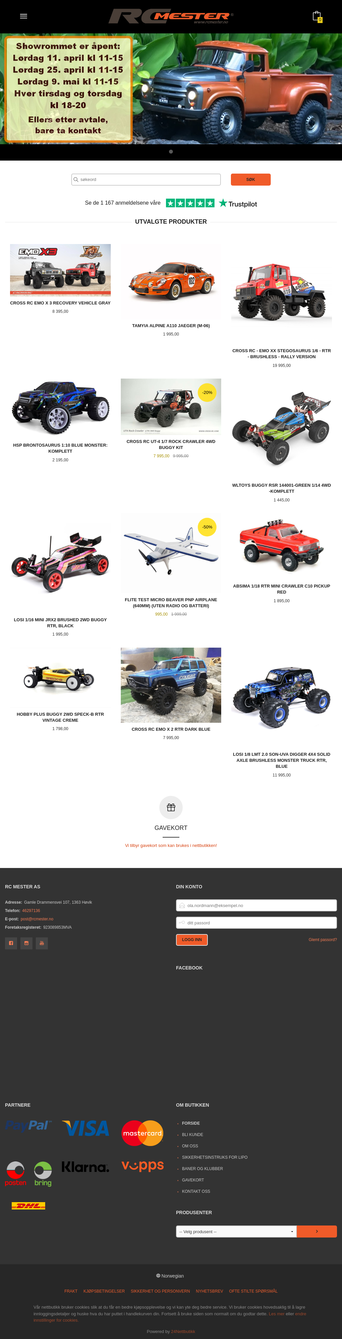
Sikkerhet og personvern (160, 1291)
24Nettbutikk (183, 1331)
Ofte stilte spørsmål (253, 1291)
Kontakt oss (196, 1191)
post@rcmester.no (37, 918)
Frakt (70, 1291)
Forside (191, 1123)
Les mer (276, 1313)
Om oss (190, 1145)
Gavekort (193, 1179)
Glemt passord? (323, 939)
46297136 (31, 910)
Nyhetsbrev (209, 1291)
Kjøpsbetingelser (104, 1291)
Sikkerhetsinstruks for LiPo (215, 1157)
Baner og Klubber (202, 1168)
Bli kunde (192, 1134)
